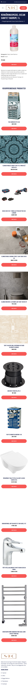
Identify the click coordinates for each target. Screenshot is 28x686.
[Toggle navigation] (3, 8)
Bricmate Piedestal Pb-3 (14, 391)
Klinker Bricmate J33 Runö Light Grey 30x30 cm (14, 302)
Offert (23, 8)
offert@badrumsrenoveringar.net (20, 2)
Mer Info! (14, 64)
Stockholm (4, 2)
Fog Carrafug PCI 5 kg (14, 122)
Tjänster (4, 673)
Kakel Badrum (13, 54)
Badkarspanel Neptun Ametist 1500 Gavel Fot (14, 523)
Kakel (8, 54)
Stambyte (4, 684)
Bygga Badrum (6, 678)
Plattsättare (5, 681)
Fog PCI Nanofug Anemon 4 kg (14, 434)
